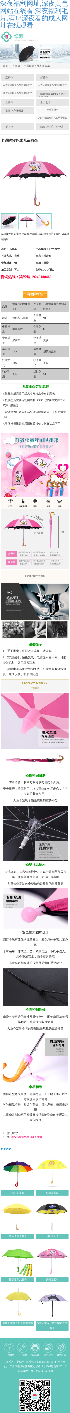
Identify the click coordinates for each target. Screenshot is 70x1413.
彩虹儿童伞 (17, 1193)
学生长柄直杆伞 (18, 1236)
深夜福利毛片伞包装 (52, 126)
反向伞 (9, 126)
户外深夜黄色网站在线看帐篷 (52, 117)
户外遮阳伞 (52, 109)
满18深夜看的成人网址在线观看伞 (52, 96)
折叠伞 (44, 77)
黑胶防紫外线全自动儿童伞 (26, 1137)
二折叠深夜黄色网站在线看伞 (17, 85)
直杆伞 (9, 77)
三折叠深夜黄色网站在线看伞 (52, 85)
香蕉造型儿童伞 (18, 1279)
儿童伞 (16, 66)
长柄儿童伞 (52, 1193)
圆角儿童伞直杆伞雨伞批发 (17, 1323)
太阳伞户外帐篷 (14, 110)
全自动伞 (45, 102)
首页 (5, 66)
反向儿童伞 (52, 1236)
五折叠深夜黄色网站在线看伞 (17, 92)
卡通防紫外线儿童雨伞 (37, 66)
